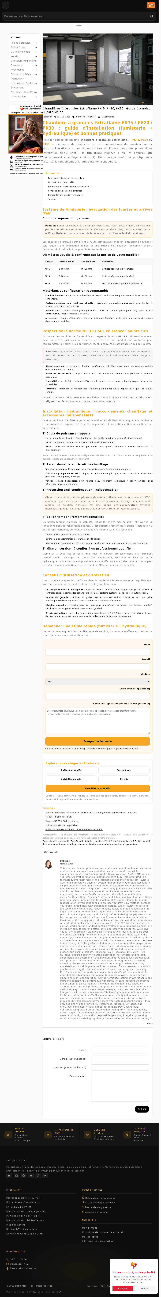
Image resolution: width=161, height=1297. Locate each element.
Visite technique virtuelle (98, 1202)
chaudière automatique (99, 844)
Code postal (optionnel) (135, 688)
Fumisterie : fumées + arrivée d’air (66, 178)
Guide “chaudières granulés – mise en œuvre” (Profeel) (74, 829)
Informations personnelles (97, 1241)
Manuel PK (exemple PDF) (58, 816)
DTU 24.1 (137, 841)
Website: (69, 1067)
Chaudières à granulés (23, 60)
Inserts (14, 56)
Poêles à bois (18, 47)
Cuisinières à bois (20, 51)
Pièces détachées (21, 74)
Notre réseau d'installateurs (23, 1202)
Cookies (50, 1292)
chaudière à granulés (59, 841)
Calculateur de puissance (99, 1198)
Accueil (16, 37)
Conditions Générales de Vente (25, 1233)
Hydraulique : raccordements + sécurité (69, 186)
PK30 (46, 144)
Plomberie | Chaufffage (24, 92)
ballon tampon (59, 844)
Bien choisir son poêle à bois (23, 1215)
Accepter (123, 1288)
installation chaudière (93, 841)
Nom (147, 644)
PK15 (135, 140)
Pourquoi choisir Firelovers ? (23, 1198)
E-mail (146, 659)
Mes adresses (90, 1236)
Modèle (145, 674)
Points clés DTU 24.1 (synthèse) (61, 825)
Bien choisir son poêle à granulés (26, 1211)
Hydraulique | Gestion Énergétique (22, 85)
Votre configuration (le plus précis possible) (121, 703)
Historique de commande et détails (103, 1232)
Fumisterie (16, 65)
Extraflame (76, 841)
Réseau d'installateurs (21, 1268)
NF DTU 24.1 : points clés (61, 182)
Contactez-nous (18, 1264)
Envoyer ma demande (97, 741)
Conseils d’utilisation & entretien (65, 190)
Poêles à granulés (20, 42)
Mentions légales (15, 1292)
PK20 (144, 140)
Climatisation (18, 96)
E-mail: (73, 1059)
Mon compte (89, 1227)
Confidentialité (35, 1292)
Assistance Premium (95, 1211)
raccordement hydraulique (125, 844)
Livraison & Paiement (18, 1206)
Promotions (17, 78)
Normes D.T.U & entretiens (21, 1229)
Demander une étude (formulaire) (65, 195)
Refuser (145, 1288)
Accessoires (17, 69)
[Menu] (5, 5)
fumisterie (127, 841)
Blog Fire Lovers (15, 1224)
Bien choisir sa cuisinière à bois (25, 1220)
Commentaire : (78, 1076)
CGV (59, 1292)
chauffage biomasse (77, 844)
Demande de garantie (96, 1207)
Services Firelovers (84, 117)
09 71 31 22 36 (16, 1259)
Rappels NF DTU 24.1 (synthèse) (62, 821)
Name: (82, 1050)
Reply (150, 1023)
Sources (52, 199)
